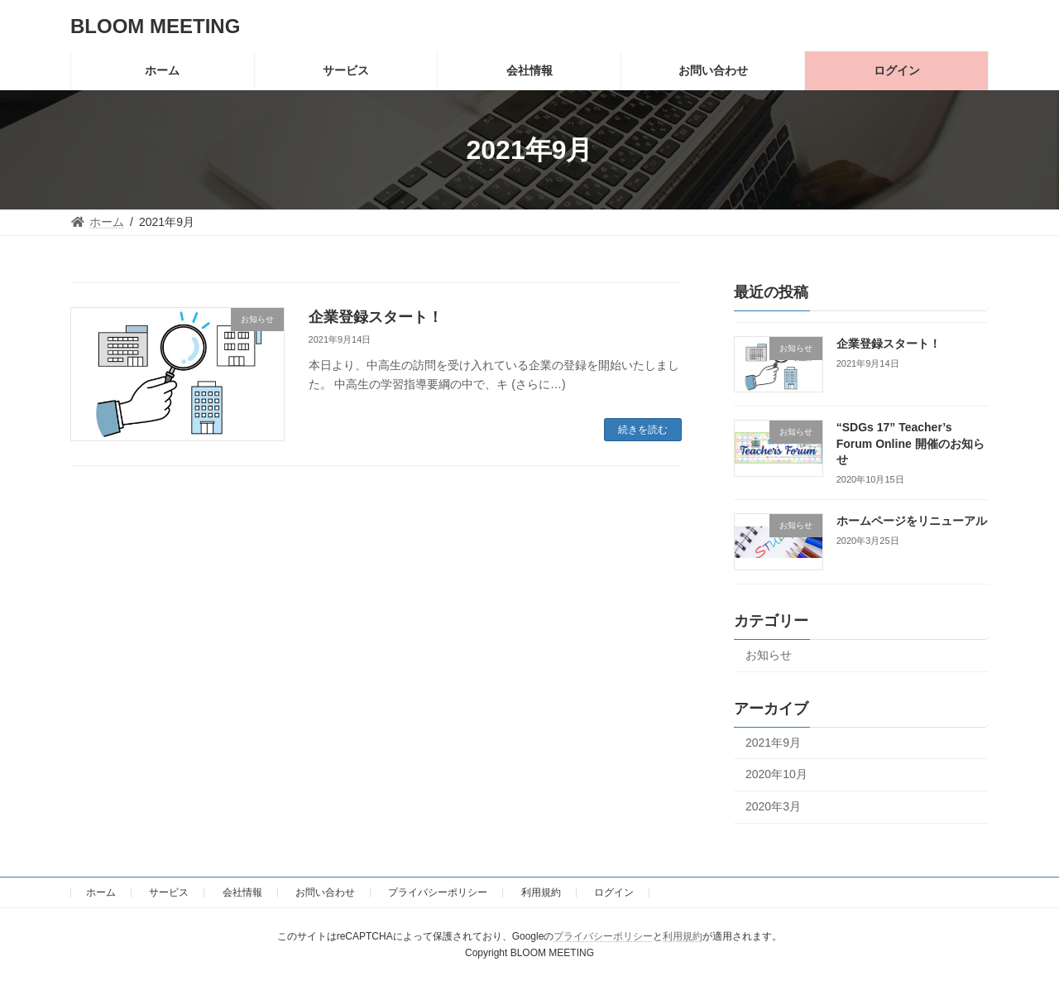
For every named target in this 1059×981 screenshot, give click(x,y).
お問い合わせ (325, 892)
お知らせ (768, 654)
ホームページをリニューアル (911, 521)
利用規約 (541, 892)
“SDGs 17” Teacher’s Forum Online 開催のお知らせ (910, 443)
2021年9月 (773, 742)
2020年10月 (776, 774)
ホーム (101, 892)
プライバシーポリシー (437, 892)
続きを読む (643, 429)
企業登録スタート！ (376, 317)
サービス (169, 892)
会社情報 (242, 892)
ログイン (614, 892)
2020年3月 (773, 806)
